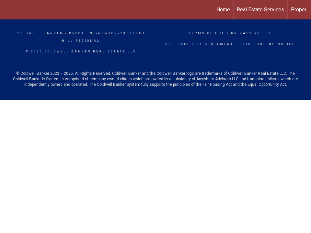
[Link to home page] (8, 9)
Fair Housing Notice (267, 44)
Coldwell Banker (40, 33)
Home (223, 9)
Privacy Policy (251, 33)
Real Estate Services (260, 9)
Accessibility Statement (199, 44)
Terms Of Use (207, 33)
